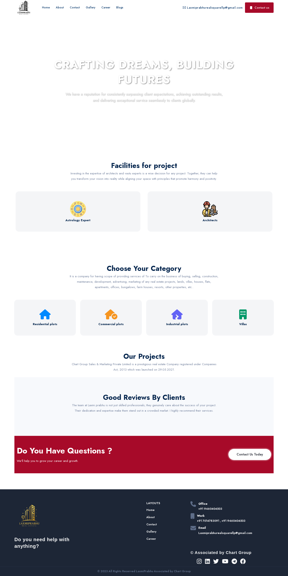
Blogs (119, 7)
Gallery (90, 7)
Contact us (259, 8)
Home (46, 7)
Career (105, 7)
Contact (75, 7)
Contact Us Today (250, 454)
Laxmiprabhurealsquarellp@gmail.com (213, 7)
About (60, 7)
